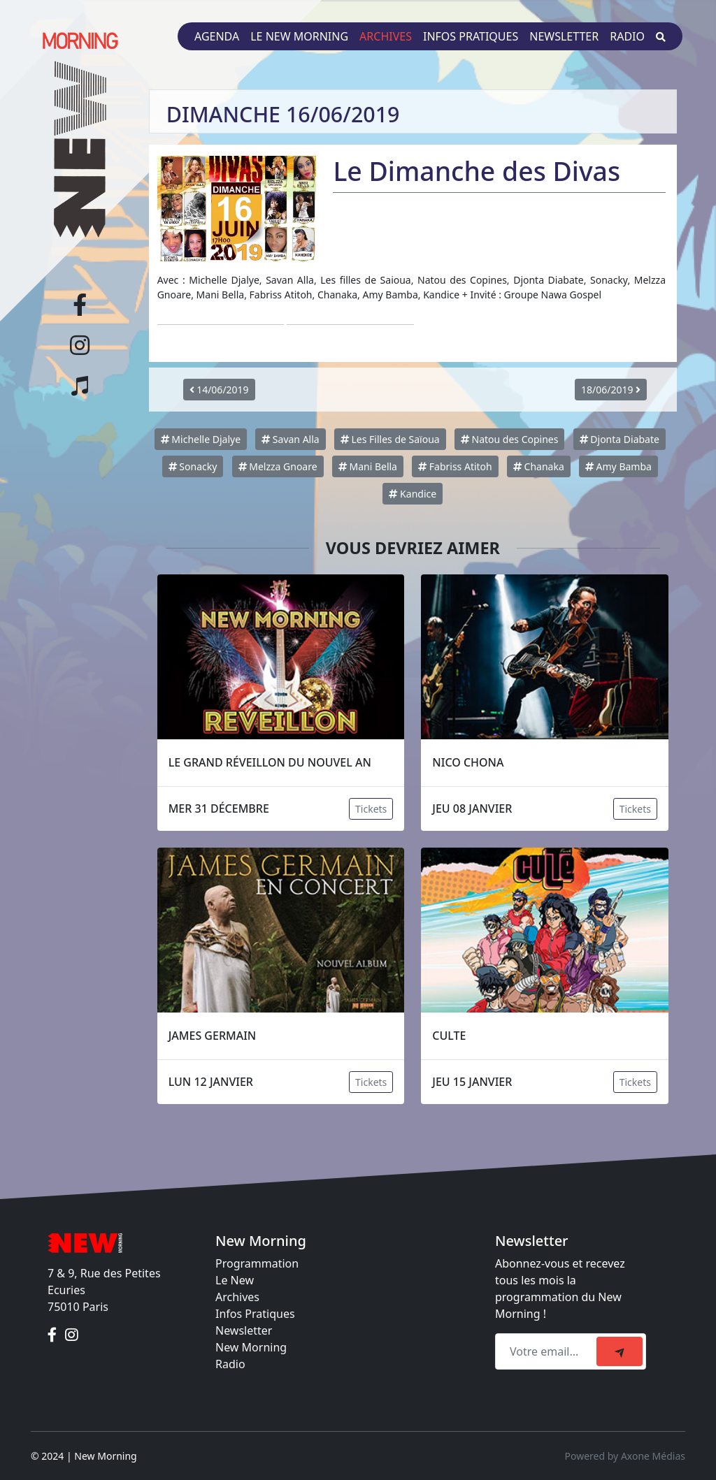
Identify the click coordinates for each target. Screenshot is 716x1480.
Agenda (216, 36)
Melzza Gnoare (277, 466)
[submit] (619, 1351)
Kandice (412, 493)
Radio (627, 36)
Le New (234, 1280)
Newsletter (564, 36)
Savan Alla (290, 439)
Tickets (371, 808)
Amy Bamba (618, 466)
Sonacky (193, 466)
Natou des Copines (510, 439)
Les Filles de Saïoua (390, 439)
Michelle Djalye (201, 439)
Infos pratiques (470, 36)
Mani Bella (367, 466)
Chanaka (538, 466)
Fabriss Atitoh (455, 466)
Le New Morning (299, 36)
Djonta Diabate (619, 439)
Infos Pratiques (255, 1313)
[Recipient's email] (548, 1351)
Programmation (257, 1263)
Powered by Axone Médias (625, 1456)
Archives (385, 36)
